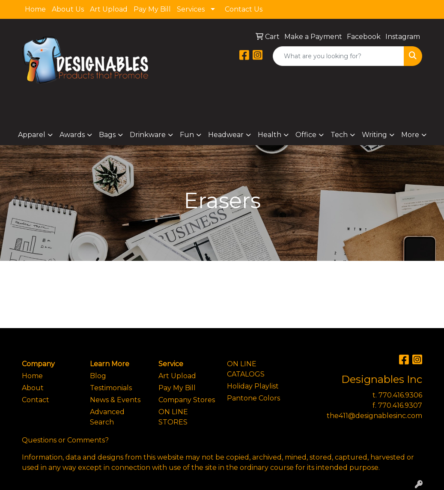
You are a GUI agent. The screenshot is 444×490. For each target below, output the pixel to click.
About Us (68, 9)
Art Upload (109, 9)
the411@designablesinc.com (374, 416)
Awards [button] (72, 135)
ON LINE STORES (173, 417)
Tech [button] (339, 135)
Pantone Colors (253, 398)
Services (191, 9)
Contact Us (243, 9)
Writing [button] (374, 135)
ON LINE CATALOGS (246, 369)
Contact (35, 400)
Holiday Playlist (253, 386)
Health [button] (269, 135)
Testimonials (111, 388)
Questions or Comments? (65, 440)
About (33, 388)
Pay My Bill (152, 9)
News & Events (115, 400)
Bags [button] (107, 135)
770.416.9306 (400, 395)
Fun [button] (187, 135)
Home (35, 9)
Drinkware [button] (148, 135)
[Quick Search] (338, 56)
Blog (98, 376)
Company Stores (186, 400)
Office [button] (305, 135)
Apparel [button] (31, 135)
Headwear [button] (226, 135)
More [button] (410, 135)
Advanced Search (107, 417)
